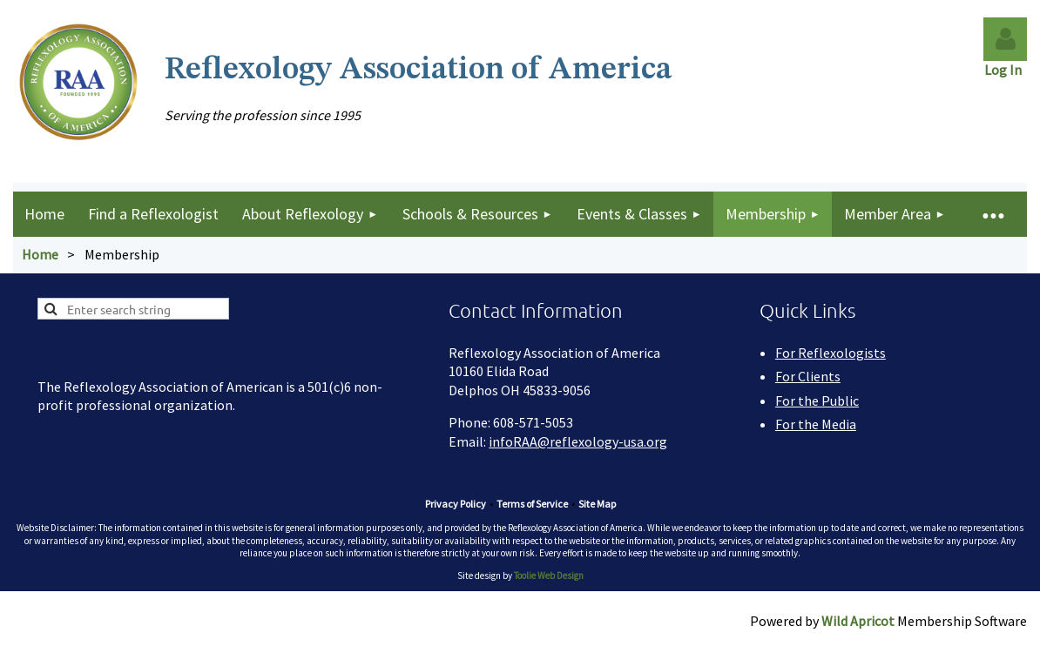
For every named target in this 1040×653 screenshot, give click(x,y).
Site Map (597, 503)
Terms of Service (532, 503)
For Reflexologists (830, 352)
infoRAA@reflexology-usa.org (578, 441)
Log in (1005, 39)
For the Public (817, 400)
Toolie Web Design (549, 575)
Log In (1005, 69)
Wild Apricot (858, 620)
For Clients (808, 376)
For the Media (815, 424)
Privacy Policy (455, 503)
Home (40, 254)
